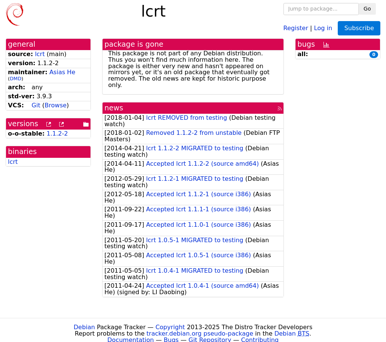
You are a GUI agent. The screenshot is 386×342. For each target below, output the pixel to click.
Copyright (170, 327)
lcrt (40, 54)
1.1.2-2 (57, 133)
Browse (55, 105)
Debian (84, 327)
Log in (323, 27)
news (113, 108)
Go (367, 9)
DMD (15, 78)
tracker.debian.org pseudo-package (200, 333)
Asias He (62, 72)
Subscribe (359, 28)
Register (295, 27)
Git (36, 105)
